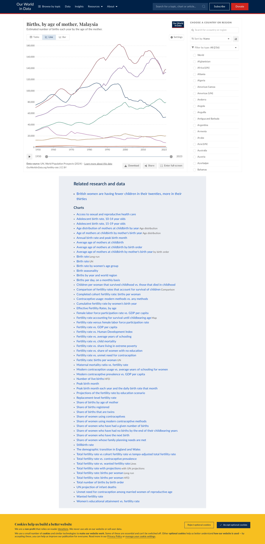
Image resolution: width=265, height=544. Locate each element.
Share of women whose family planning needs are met (111, 440)
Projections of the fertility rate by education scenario (111, 393)
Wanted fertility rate (90, 496)
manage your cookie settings (140, 537)
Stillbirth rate (85, 444)
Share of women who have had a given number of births (113, 426)
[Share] (149, 166)
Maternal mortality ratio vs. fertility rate (102, 364)
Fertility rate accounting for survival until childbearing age (114, 317)
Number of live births (90, 378)
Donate (240, 6)
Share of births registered (93, 407)
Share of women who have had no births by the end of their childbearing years (127, 430)
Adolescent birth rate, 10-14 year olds (101, 218)
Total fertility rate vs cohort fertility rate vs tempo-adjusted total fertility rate (126, 454)
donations (63, 529)
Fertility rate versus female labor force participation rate (113, 322)
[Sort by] (210, 39)
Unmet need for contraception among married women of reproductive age (124, 492)
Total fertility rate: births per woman (100, 473)
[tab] (34, 37)
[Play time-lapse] (29, 157)
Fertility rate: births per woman (97, 360)
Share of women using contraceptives (101, 416)
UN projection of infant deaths (96, 487)
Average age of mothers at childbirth (100, 242)
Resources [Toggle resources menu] (95, 6)
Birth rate (83, 256)
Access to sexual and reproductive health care (106, 214)
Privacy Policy (114, 537)
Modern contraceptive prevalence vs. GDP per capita (111, 374)
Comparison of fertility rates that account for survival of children (118, 289)
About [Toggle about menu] (112, 6)
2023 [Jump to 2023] (179, 156)
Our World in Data (25, 7)
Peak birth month (88, 383)
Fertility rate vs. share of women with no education (109, 350)
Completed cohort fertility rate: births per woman (109, 294)
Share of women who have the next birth (103, 435)
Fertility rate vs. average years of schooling (104, 336)
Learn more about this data (98, 164)
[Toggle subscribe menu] (219, 6)
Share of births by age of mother (97, 402)
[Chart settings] (176, 37)
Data (67, 6)
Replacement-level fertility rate (96, 397)
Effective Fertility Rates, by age (96, 308)
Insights (79, 6)
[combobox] (180, 6)
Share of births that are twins (95, 412)
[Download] (131, 166)
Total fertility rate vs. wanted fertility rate (103, 463)
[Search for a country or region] (214, 30)
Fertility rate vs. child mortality (96, 341)
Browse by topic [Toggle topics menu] (49, 6)
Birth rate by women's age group (97, 266)
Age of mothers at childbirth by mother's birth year (109, 233)
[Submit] (203, 7)
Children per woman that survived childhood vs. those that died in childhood (126, 284)
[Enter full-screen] (171, 166)
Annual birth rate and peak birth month (102, 237)
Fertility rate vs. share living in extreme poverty (107, 346)
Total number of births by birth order (100, 482)
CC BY (63, 167)
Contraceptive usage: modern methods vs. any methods (112, 298)
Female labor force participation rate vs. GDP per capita (113, 313)
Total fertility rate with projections (99, 468)
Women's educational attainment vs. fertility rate (108, 501)
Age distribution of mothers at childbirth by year (108, 228)
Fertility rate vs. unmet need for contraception (106, 355)
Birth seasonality (87, 270)
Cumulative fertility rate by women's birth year (107, 303)
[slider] (47, 156)
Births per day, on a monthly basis (98, 280)
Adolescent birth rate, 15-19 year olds (101, 223)
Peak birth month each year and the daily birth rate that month (117, 388)
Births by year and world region (97, 275)
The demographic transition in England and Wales (108, 449)
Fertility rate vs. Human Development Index (104, 331)
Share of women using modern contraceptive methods (111, 421)
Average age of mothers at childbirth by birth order (109, 247)
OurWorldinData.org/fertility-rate (42, 167)
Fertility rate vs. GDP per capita (97, 327)
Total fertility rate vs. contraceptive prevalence (107, 458)
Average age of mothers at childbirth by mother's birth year (115, 251)
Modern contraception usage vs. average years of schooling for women (122, 369)
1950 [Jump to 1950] (38, 156)
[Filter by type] (214, 48)
